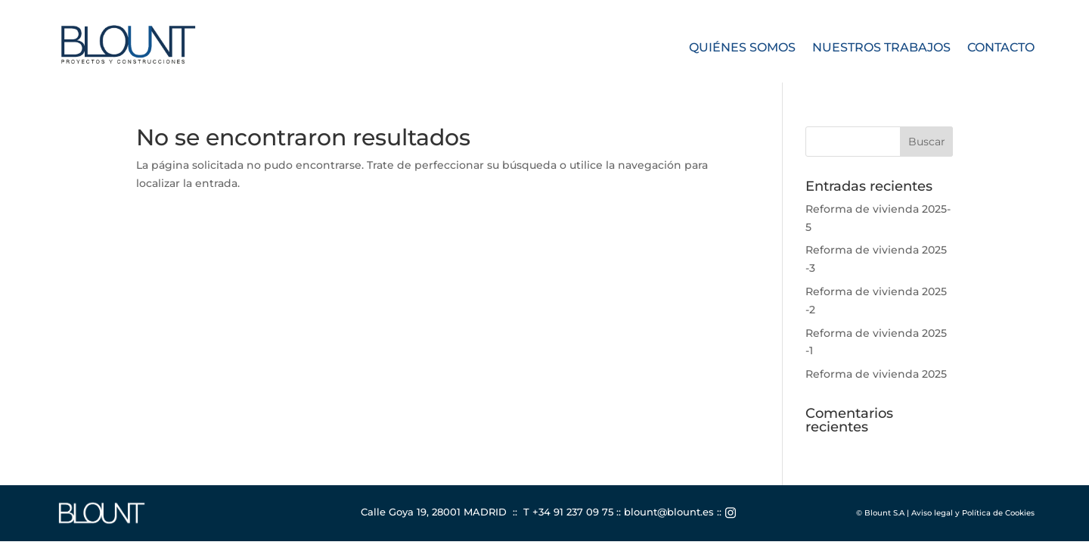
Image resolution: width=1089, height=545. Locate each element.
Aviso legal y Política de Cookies (973, 513)
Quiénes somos (742, 48)
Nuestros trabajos (881, 48)
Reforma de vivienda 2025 (876, 374)
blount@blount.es (669, 512)
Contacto (1001, 48)
